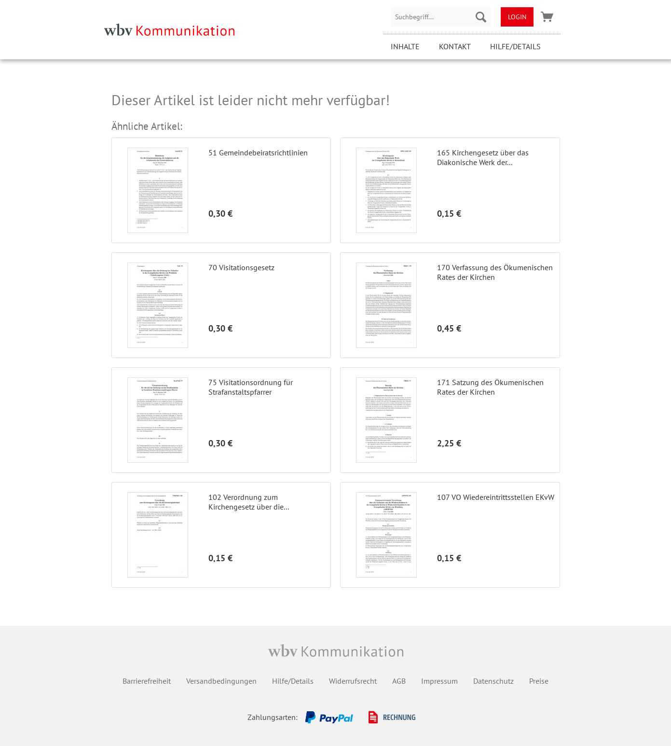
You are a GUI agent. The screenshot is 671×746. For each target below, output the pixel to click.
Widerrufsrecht (353, 681)
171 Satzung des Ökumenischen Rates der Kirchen (490, 387)
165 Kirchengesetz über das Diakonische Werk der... (483, 157)
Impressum (439, 681)
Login (517, 17)
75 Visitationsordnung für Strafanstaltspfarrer (250, 387)
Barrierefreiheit (147, 681)
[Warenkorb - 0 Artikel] (547, 17)
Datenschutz (493, 681)
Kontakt (455, 46)
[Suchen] (481, 17)
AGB (399, 681)
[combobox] (441, 17)
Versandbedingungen (221, 681)
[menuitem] (441, 17)
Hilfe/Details (515, 46)
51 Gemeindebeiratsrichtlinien (258, 152)
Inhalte (405, 46)
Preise (538, 681)
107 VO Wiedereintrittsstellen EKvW (495, 497)
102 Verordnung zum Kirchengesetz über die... (248, 501)
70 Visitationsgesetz (241, 267)
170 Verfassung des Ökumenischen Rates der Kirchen (495, 272)
